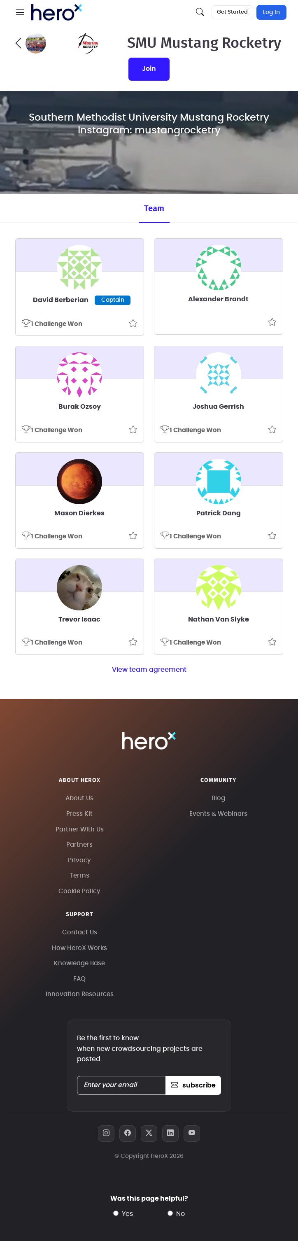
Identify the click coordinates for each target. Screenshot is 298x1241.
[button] (20, 12)
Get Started (232, 12)
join (149, 68)
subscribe (193, 1085)
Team (154, 209)
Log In (271, 12)
